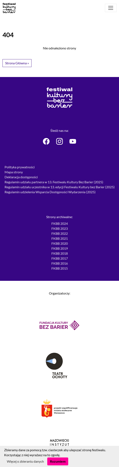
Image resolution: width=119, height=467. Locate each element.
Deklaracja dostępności (21, 177)
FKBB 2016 (59, 263)
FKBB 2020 (59, 243)
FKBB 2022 (59, 233)
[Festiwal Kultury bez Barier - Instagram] (59, 141)
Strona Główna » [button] (17, 63)
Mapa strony (14, 172)
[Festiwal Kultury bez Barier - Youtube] (73, 141)
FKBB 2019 (59, 248)
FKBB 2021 (59, 238)
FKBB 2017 (59, 258)
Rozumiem (58, 461)
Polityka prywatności (20, 167)
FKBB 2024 (59, 223)
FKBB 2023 (59, 228)
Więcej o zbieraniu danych (25, 461)
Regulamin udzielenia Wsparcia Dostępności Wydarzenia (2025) (50, 192)
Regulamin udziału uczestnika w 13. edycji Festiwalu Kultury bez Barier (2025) (60, 187)
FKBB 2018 (59, 253)
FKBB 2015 (59, 268)
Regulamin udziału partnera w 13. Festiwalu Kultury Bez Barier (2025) (54, 182)
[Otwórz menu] (111, 8)
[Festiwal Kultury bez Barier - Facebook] (46, 141)
